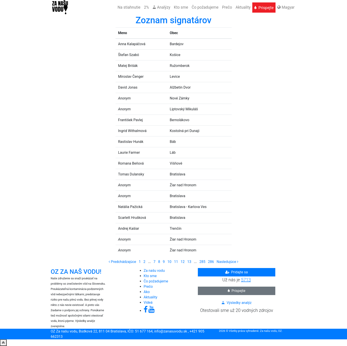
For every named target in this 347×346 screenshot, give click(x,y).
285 (202, 262)
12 (183, 262)
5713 (246, 279)
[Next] (227, 262)
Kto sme (150, 276)
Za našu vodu (154, 270)
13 (189, 262)
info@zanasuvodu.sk (170, 331)
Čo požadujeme (156, 281)
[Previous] (122, 262)
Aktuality (150, 297)
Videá (148, 302)
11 (176, 262)
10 (169, 262)
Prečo (148, 286)
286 (211, 262)
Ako (147, 292)
